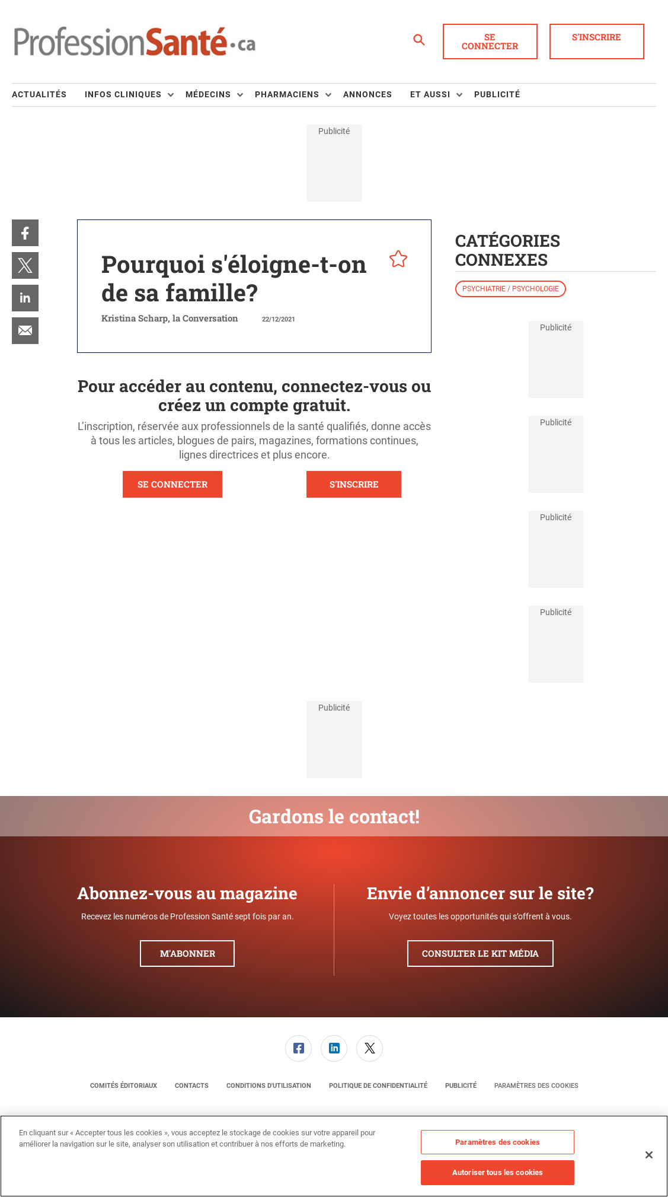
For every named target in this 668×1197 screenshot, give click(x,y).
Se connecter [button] (490, 41)
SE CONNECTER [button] (172, 484)
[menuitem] (48, 95)
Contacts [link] (192, 1086)
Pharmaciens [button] (287, 94)
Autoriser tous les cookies (497, 1172)
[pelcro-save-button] (395, 260)
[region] (334, 1156)
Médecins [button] (208, 94)
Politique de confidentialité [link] (378, 1086)
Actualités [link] (39, 94)
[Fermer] (649, 1155)
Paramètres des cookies (536, 1086)
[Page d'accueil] (134, 41)
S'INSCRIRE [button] (354, 484)
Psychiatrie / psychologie (510, 289)
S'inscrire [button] (596, 37)
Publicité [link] (497, 94)
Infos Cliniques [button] (123, 94)
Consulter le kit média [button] (480, 953)
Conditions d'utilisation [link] (268, 1086)
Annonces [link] (367, 94)
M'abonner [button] (187, 953)
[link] (25, 232)
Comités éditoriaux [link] (123, 1086)
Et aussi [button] (430, 94)
